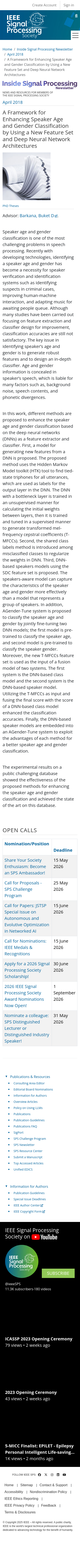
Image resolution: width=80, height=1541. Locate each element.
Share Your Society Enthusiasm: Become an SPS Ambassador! (25, 866)
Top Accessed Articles (29, 1163)
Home (7, 49)
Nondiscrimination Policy (48, 1492)
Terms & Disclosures (20, 1512)
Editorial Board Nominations (33, 1089)
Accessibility (13, 1492)
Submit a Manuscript (28, 1157)
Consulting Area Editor (29, 1083)
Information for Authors (30, 1095)
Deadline (63, 850)
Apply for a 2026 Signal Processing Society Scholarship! (27, 970)
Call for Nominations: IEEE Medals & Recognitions (25, 947)
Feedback (48, 1505)
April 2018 (15, 54)
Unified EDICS (23, 1169)
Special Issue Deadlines (30, 1199)
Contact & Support (53, 1485)
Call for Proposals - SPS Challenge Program (23, 889)
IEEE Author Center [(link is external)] (28, 1205)
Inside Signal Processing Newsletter (45, 49)
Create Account (44, 5)
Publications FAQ (25, 1126)
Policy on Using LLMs (28, 1108)
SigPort (18, 1132)
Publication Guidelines (29, 1120)
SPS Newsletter (24, 1145)
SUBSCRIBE (58, 1273)
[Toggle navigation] (75, 35)
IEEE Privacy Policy (19, 1505)
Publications (22, 1114)
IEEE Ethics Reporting (21, 1498)
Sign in (69, 5)
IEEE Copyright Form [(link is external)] (29, 1211)
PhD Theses (11, 206)
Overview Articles (26, 1102)
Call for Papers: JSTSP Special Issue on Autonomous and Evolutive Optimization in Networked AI (26, 918)
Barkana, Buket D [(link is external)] (38, 215)
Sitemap (26, 1485)
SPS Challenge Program (30, 1139)
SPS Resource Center (28, 1151)
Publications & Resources (30, 1076)
